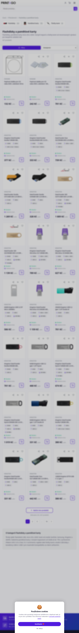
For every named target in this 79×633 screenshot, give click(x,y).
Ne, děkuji (39, 628)
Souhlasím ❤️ (39, 624)
